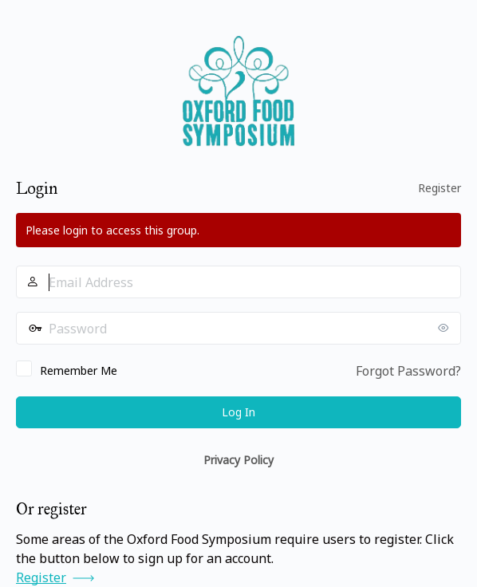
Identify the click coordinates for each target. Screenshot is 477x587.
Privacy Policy (238, 459)
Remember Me (78, 370)
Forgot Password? (408, 371)
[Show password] (445, 328)
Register (439, 187)
